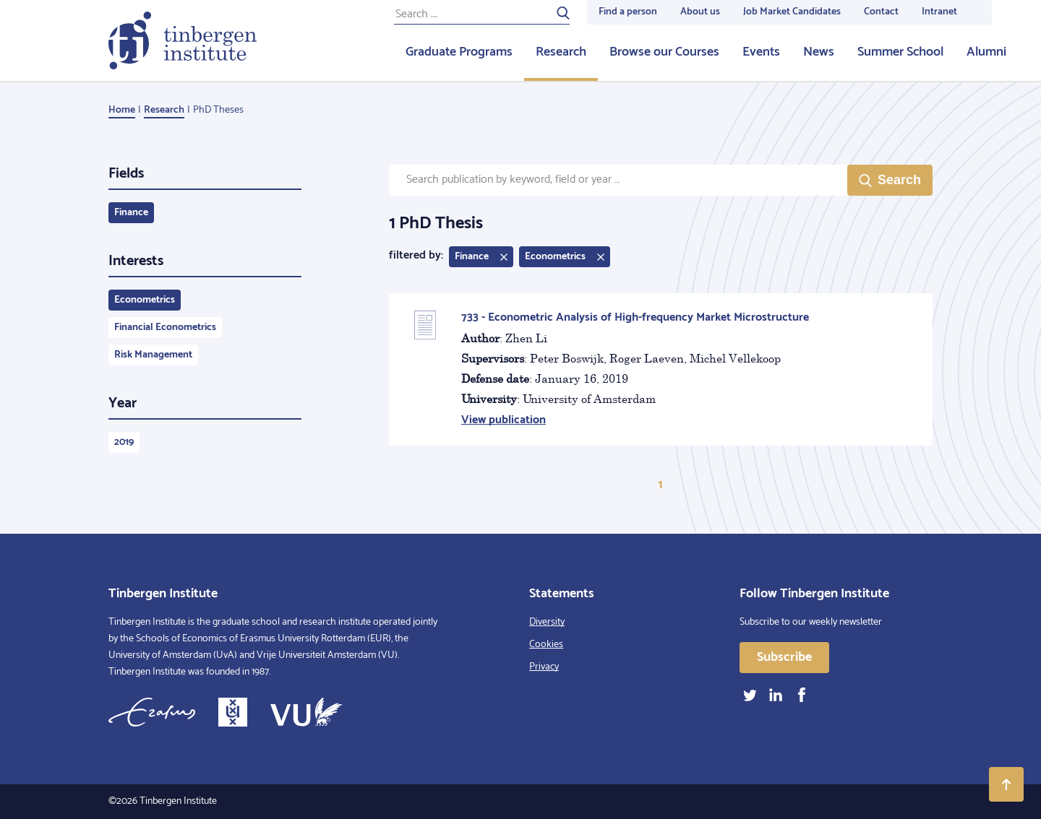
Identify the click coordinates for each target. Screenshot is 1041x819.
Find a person (628, 12)
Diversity (547, 622)
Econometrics (144, 300)
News (818, 52)
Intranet (939, 12)
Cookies (546, 644)
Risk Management (153, 355)
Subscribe (784, 657)
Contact (881, 12)
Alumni (986, 52)
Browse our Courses (664, 52)
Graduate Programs (459, 52)
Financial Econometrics (165, 327)
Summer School (900, 52)
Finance (131, 212)
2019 (124, 442)
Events (761, 52)
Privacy (544, 667)
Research (561, 52)
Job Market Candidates (792, 12)
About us (700, 12)
